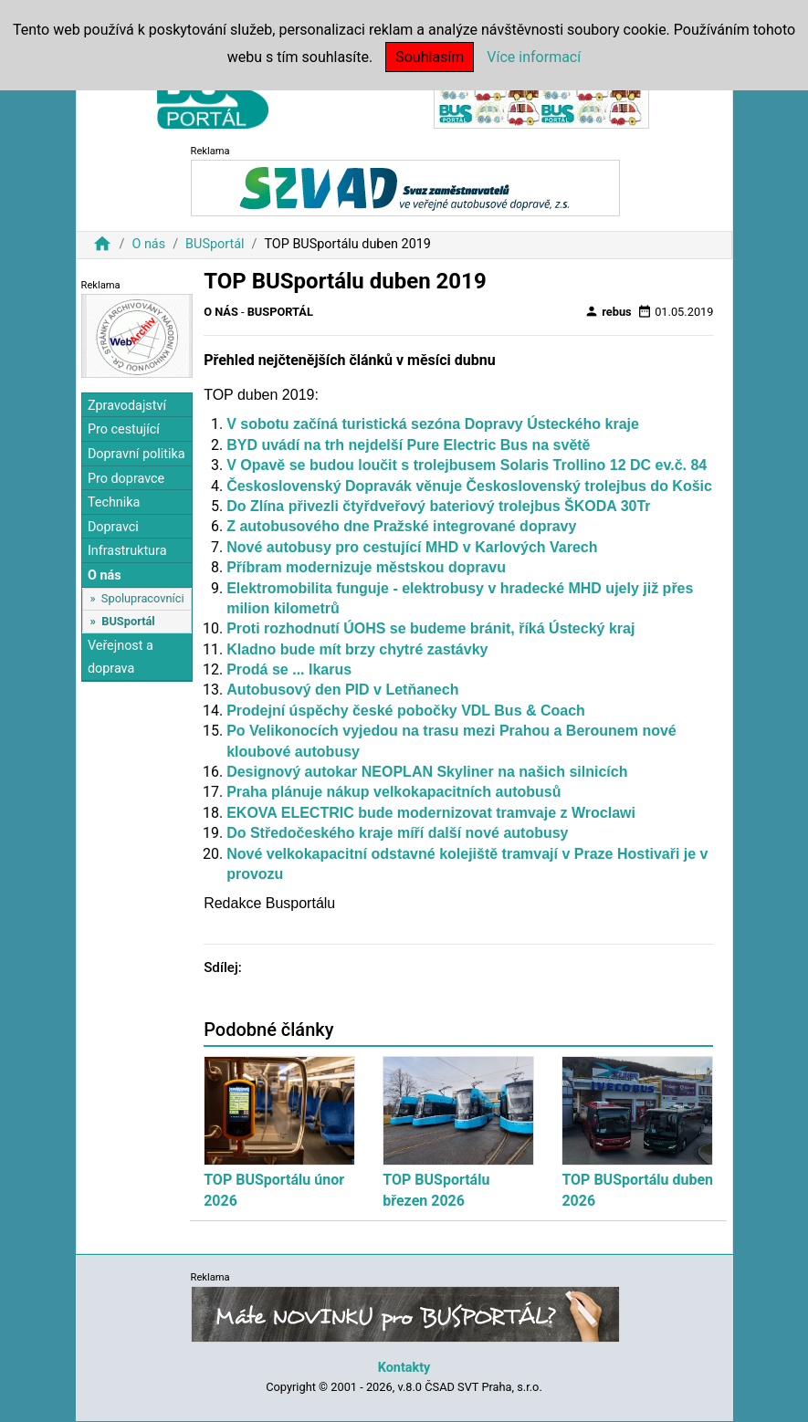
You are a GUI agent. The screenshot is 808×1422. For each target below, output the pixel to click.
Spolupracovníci (142, 598)
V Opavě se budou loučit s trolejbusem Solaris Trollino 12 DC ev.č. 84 (466, 465)
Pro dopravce (126, 478)
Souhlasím (429, 57)
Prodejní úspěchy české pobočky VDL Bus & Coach (405, 710)
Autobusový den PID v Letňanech (342, 689)
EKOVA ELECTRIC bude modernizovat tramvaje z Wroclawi (430, 813)
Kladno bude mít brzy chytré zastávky (357, 649)
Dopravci (113, 527)
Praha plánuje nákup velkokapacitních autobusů (393, 792)
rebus (608, 311)
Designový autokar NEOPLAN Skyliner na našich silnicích (426, 771)
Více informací (534, 57)
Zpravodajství (127, 405)
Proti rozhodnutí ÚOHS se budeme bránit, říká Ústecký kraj (430, 628)
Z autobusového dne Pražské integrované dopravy (401, 526)
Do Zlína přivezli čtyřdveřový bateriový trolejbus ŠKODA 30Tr (438, 506)
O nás (148, 244)
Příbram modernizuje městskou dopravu (366, 567)
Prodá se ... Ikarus (289, 669)
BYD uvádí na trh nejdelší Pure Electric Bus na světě (408, 445)
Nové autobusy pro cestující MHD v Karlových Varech (411, 547)
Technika (114, 502)
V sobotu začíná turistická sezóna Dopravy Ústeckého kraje (432, 424)
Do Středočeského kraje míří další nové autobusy (397, 833)
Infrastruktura (127, 551)
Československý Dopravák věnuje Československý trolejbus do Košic (469, 486)
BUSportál (214, 244)
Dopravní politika (136, 454)
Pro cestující (124, 429)
